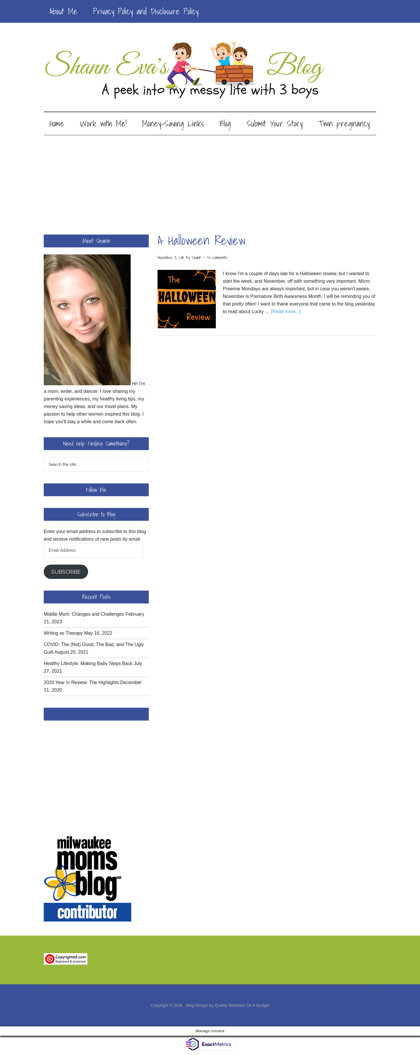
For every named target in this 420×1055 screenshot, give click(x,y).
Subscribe (65, 572)
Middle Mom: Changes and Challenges (84, 614)
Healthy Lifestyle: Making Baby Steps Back (88, 663)
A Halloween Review (201, 240)
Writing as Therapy (63, 633)
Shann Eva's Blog (210, 70)
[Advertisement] (210, 179)
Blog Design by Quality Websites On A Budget (227, 1005)
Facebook (96, 714)
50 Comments (217, 257)
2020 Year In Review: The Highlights (81, 682)
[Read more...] (285, 311)
